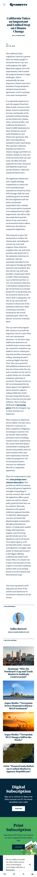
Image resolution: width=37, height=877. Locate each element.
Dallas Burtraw (18, 35)
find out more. (10, 870)
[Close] (30, 864)
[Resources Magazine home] (18, 5)
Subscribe (18, 808)
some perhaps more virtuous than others (16, 481)
